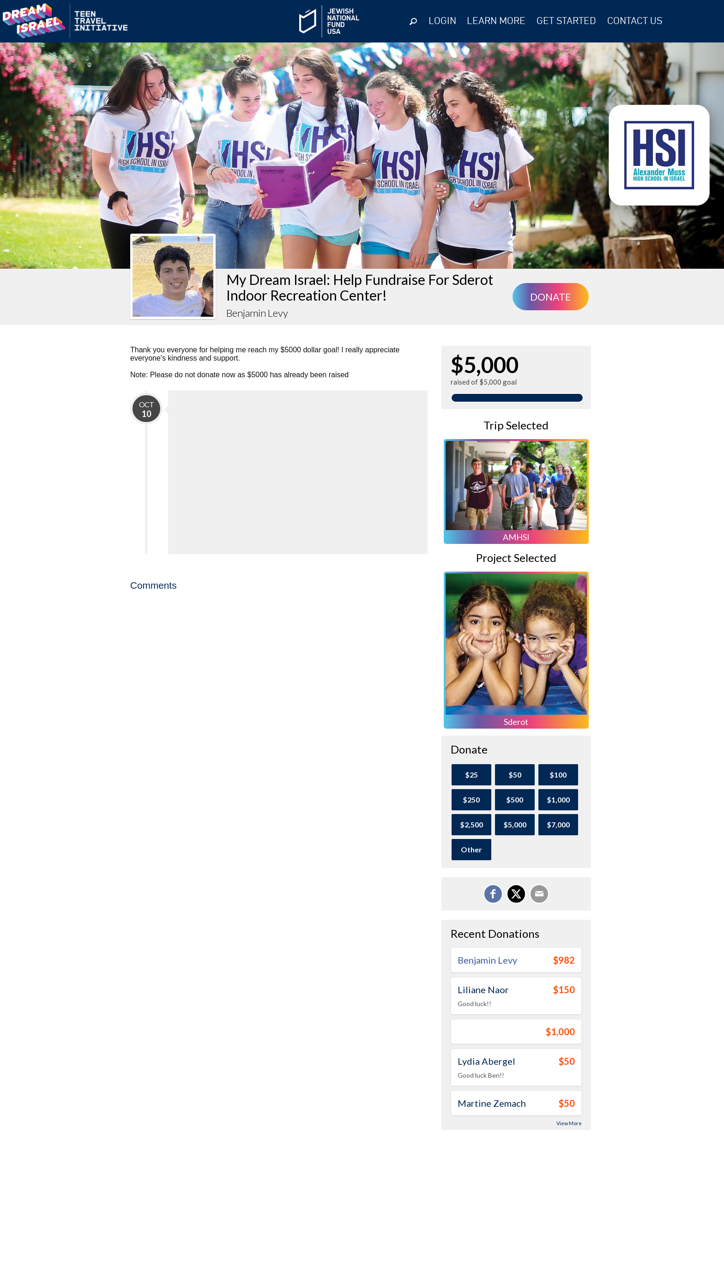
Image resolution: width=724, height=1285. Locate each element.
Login (442, 21)
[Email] (539, 894)
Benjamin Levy (487, 959)
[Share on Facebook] (493, 894)
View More (569, 1123)
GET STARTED (566, 21)
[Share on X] (516, 894)
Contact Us (634, 21)
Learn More (496, 21)
